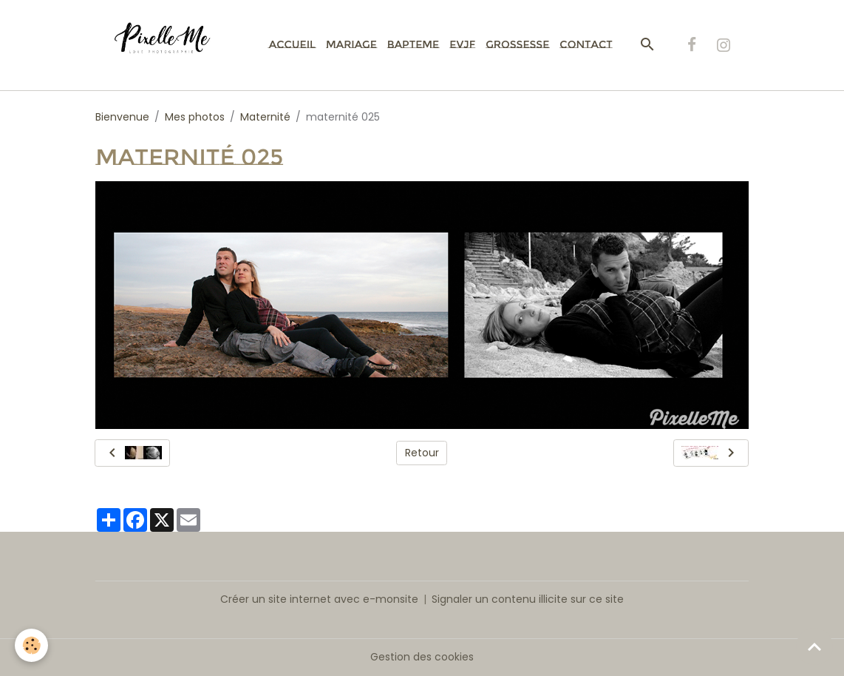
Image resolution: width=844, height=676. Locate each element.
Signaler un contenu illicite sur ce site (528, 599)
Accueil (292, 44)
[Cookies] (31, 645)
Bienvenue (122, 116)
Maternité (265, 116)
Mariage (351, 44)
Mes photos (195, 116)
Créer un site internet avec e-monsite (319, 599)
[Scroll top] (814, 646)
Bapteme (413, 44)
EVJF (462, 44)
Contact (585, 44)
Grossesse (517, 44)
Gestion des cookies (422, 656)
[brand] (170, 45)
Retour (422, 452)
